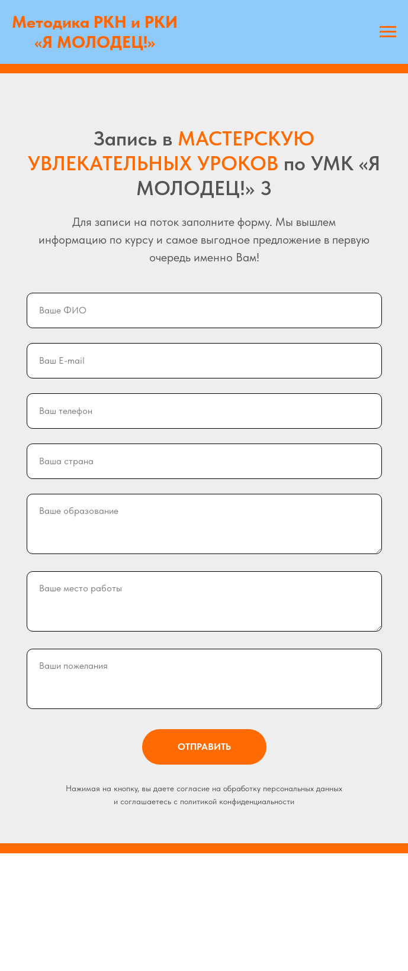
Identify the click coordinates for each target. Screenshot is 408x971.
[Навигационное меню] (388, 32)
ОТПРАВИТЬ (222, 747)
